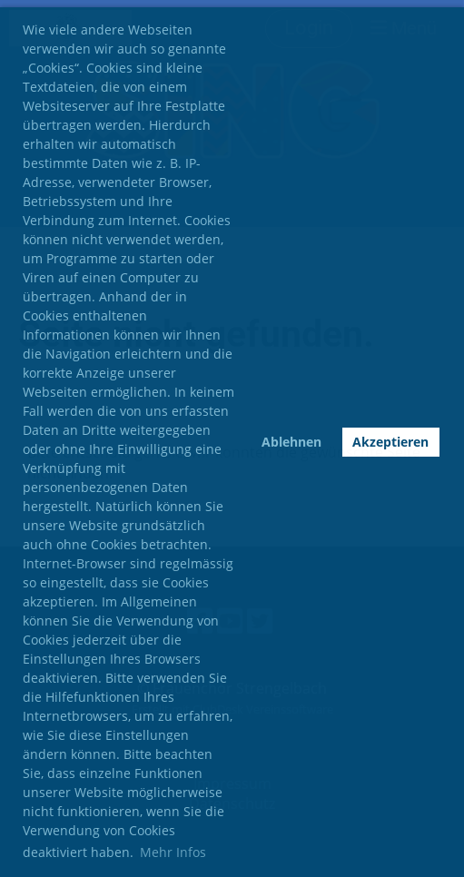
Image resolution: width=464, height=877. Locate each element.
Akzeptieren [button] (390, 441)
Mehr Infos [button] (173, 852)
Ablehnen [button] (291, 441)
